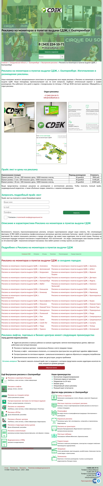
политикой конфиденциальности (29, 217)
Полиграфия (62, 411)
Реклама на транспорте (66, 426)
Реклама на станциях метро (18, 395)
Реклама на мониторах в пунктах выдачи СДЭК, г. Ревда (73, 313)
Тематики (53, 254)
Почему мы (14, 468)
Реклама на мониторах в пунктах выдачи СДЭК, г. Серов (23, 320)
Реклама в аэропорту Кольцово (20, 378)
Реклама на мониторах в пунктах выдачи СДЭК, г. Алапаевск (25, 266)
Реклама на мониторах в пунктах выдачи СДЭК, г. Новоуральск (26, 310)
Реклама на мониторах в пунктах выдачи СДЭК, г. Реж (22, 316)
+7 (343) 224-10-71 (51, 95)
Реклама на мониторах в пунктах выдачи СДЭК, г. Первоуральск (76, 310)
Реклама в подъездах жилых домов (21, 425)
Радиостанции (62, 441)
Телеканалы (61, 456)
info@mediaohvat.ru (51, 98)
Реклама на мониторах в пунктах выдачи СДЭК (29, 260)
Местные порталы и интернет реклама (72, 403)
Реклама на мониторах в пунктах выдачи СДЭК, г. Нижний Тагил (26, 307)
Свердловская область (18, 62)
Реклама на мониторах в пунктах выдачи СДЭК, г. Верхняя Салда (26, 277)
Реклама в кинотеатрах (16, 431)
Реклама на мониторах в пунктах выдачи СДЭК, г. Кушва (73, 301)
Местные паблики (64, 434)
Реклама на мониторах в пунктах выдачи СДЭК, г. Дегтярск (74, 277)
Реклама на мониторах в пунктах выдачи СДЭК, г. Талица (73, 326)
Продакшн (61, 449)
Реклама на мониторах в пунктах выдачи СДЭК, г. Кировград (75, 292)
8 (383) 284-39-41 (92, 472)
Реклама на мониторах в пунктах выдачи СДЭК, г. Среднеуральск (76, 320)
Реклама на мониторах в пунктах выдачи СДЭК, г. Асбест (73, 269)
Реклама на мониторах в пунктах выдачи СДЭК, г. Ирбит (23, 284)
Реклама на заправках (16, 406)
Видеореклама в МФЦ (16, 440)
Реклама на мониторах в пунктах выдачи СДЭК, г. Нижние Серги (76, 304)
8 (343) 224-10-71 (92, 475)
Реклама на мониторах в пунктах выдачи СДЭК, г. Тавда (23, 326)
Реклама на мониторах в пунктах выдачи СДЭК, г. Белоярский (75, 329)
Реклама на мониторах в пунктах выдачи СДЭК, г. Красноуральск (76, 295)
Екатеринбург (34, 62)
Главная (4, 62)
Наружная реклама (64, 419)
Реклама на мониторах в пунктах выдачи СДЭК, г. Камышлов (25, 289)
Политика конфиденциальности (39, 468)
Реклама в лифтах (14, 386)
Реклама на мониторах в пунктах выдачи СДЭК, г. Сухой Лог (24, 323)
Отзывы (44, 254)
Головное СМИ (26, 254)
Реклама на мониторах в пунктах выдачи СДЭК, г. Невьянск (24, 304)
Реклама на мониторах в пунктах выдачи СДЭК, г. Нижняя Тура (75, 307)
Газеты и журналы (64, 396)
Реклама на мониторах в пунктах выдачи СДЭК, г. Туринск (24, 329)
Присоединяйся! (86, 481)
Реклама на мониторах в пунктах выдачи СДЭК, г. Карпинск (74, 289)
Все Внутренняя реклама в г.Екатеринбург (18, 448)
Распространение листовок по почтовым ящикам (26, 401)
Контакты (23, 468)
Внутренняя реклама (49, 62)
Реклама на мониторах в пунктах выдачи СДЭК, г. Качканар (24, 292)
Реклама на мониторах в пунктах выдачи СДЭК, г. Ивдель (73, 281)
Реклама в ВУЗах (14, 412)
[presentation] (76, 205)
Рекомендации (63, 254)
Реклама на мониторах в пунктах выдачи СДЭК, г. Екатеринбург (26, 281)
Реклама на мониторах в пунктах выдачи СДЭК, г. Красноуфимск (26, 301)
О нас (6, 468)
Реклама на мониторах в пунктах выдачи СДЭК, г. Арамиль (74, 266)
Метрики (36, 254)
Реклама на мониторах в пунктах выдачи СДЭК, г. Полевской (25, 313)
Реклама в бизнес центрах (18, 419)
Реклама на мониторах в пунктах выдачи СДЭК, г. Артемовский (26, 269)
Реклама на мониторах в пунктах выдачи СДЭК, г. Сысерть (74, 323)
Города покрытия (76, 254)
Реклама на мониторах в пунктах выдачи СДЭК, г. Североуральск (76, 316)
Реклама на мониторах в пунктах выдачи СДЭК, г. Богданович (25, 272)
